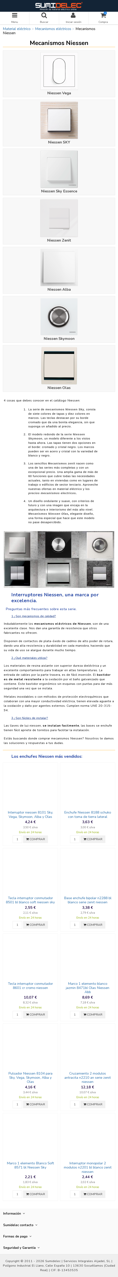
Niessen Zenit (59, 240)
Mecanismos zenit (61, 463)
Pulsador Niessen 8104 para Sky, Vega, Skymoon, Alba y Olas (30, 1077)
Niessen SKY (59, 142)
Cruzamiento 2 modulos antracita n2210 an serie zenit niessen (87, 1077)
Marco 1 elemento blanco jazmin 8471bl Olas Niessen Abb (87, 987)
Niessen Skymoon (59, 338)
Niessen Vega (59, 93)
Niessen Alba (59, 289)
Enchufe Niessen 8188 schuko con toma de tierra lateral (87, 814)
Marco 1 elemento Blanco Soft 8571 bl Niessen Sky (30, 1165)
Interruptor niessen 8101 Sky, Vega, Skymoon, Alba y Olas (30, 814)
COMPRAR (35, 839)
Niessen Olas (59, 387)
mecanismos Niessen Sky (64, 409)
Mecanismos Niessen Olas (48, 513)
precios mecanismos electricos (52, 493)
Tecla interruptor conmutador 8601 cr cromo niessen (30, 985)
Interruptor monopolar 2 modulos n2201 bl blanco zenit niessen (88, 1167)
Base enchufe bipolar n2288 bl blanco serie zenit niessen (87, 900)
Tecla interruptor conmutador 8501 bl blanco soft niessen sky (30, 900)
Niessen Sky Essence (59, 191)
